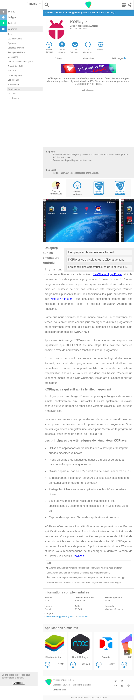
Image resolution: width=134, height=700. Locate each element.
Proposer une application (63, 680)
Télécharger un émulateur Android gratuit (104, 582)
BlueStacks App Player (107, 274)
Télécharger (119, 58)
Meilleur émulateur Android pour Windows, (65, 582)
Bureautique (13, 84)
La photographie (15, 75)
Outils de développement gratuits (59, 616)
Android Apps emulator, (111, 568)
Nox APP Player (61, 298)
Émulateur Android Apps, (114, 577)
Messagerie (13, 57)
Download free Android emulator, (94, 573)
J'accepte (19, 683)
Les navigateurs (15, 39)
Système (12, 43)
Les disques (13, 98)
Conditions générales (82, 685)
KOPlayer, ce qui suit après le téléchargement (96, 259)
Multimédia (13, 93)
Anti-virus (12, 70)
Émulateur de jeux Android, (90, 577)
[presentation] (128, 222)
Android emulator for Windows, (63, 568)
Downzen (78, 556)
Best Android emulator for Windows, (62, 573)
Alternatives (88, 58)
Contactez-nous (59, 690)
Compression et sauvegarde (20, 61)
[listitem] (55, 651)
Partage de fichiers (16, 52)
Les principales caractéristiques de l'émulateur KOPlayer (100, 266)
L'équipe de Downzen (61, 685)
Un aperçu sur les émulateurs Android (91, 252)
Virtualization (83, 616)
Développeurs (14, 89)
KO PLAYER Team (78, 28)
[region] (88, 119)
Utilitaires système (16, 48)
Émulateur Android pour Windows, (62, 577)
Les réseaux (13, 80)
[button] (47, 4)
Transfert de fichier (16, 66)
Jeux (10, 34)
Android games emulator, (89, 568)
